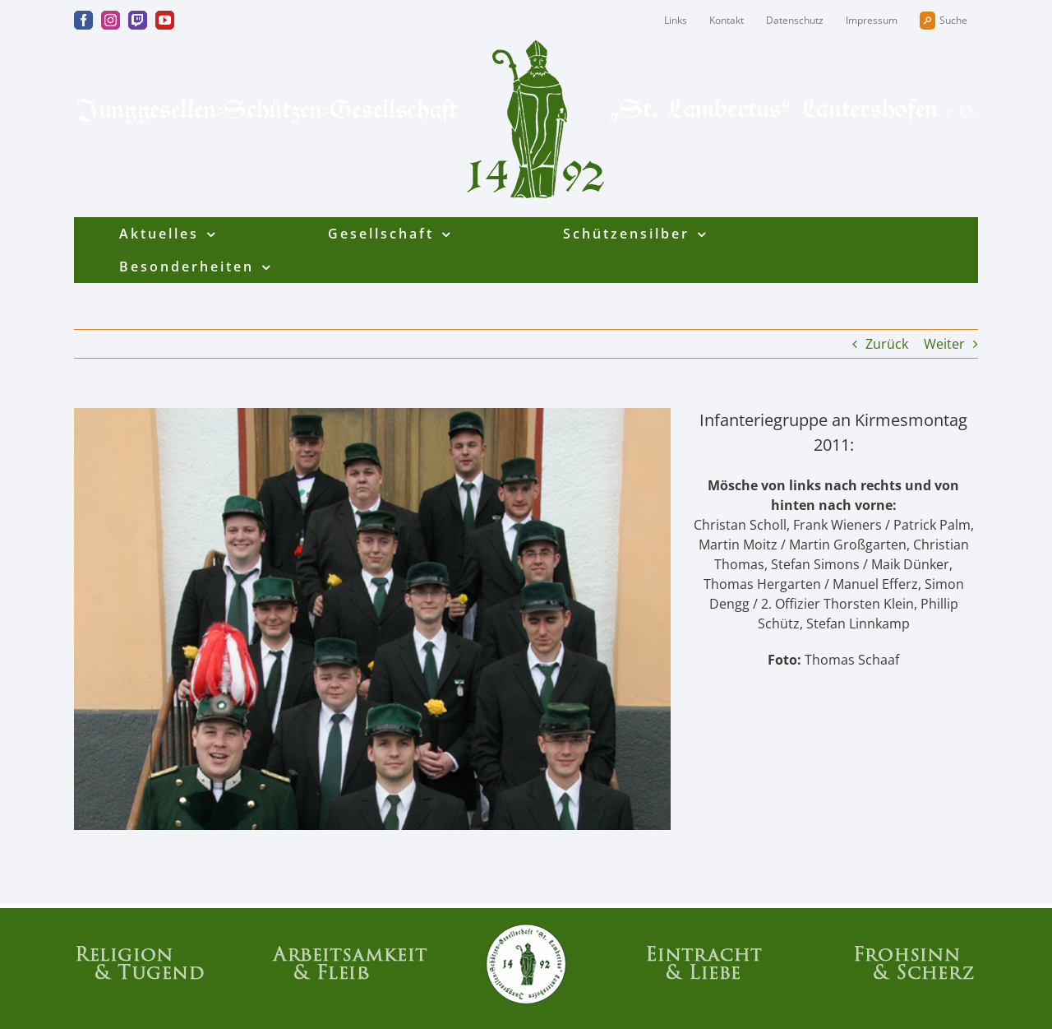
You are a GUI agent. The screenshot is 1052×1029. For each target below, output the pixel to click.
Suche (943, 21)
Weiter (944, 344)
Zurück (886, 344)
